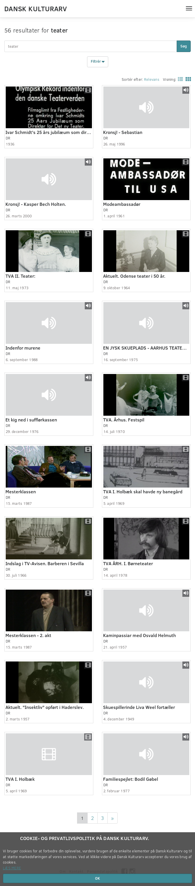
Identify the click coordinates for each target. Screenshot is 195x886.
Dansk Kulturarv (35, 8)
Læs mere (12, 867)
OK (97, 878)
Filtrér (98, 61)
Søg (183, 46)
